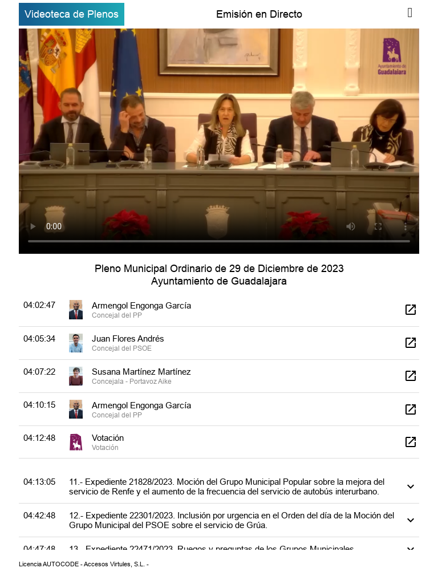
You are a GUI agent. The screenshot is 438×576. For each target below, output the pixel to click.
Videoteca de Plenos (72, 14)
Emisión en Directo (259, 14)
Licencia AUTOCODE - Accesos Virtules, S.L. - (84, 564)
